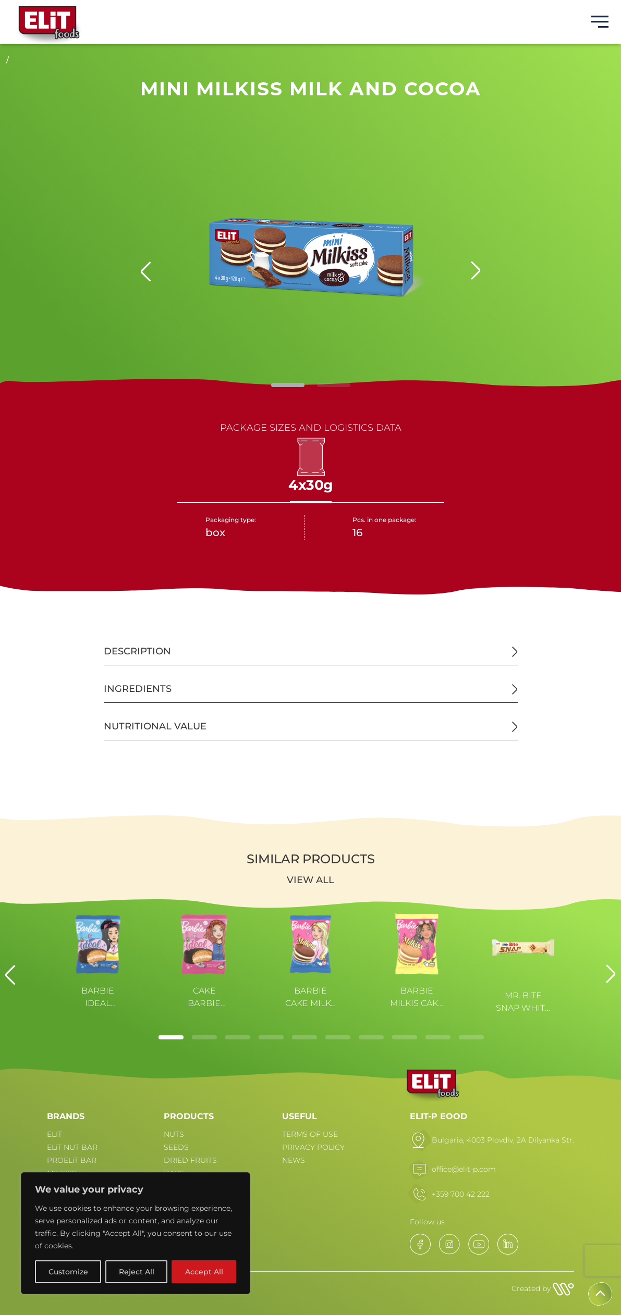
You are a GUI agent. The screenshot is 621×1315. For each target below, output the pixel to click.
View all (310, 880)
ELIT (54, 1134)
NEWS (293, 1160)
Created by (543, 1288)
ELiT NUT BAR (72, 1147)
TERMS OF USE (310, 1134)
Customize (68, 1271)
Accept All (204, 1271)
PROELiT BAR (71, 1160)
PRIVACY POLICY (313, 1147)
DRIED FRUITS (190, 1160)
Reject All (136, 1271)
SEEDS (176, 1147)
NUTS (174, 1134)
